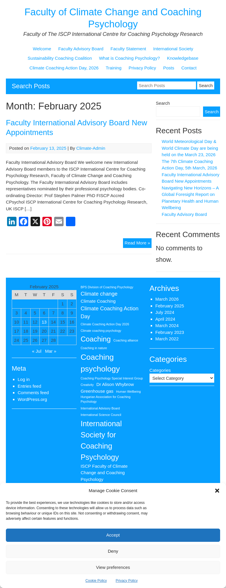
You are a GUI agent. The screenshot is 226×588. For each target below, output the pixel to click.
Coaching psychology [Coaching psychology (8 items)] (100, 363)
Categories (160, 370)
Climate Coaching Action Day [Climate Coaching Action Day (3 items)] (110, 312)
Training (114, 67)
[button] (217, 491)
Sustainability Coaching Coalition (60, 58)
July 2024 (164, 312)
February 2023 (169, 332)
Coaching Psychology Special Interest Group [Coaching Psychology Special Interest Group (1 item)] (112, 378)
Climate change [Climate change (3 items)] (99, 294)
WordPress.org (32, 399)
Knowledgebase (182, 58)
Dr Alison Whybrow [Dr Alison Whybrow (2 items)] (115, 384)
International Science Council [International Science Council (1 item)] (101, 415)
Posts (168, 67)
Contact (189, 67)
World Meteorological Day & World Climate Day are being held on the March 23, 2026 (190, 148)
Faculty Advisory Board (80, 48)
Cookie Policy (96, 581)
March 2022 (167, 338)
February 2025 (169, 305)
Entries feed (29, 386)
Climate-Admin (90, 148)
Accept (113, 534)
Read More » (138, 243)
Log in (24, 379)
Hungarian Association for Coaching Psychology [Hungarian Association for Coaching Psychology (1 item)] (105, 399)
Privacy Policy (127, 581)
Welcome (42, 48)
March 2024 (167, 325)
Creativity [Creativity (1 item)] (87, 385)
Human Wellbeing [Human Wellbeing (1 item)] (128, 391)
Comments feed (33, 392)
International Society (173, 48)
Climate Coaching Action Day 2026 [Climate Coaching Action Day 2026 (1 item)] (105, 324)
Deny (113, 551)
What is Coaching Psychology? (129, 58)
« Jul (36, 351)
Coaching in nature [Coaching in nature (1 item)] (94, 348)
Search (163, 103)
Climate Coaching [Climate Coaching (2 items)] (98, 301)
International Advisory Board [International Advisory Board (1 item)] (100, 408)
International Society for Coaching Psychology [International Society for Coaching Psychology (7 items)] (101, 440)
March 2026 (167, 299)
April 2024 (165, 319)
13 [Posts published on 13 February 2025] (44, 321)
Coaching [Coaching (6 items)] (96, 339)
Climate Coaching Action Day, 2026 (64, 67)
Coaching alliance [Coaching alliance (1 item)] (125, 340)
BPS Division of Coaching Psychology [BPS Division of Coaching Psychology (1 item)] (107, 287)
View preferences (113, 567)
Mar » (50, 351)
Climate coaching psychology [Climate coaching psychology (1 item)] (101, 330)
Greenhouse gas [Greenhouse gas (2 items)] (97, 391)
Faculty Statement (128, 48)
